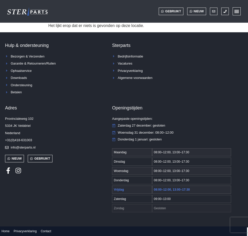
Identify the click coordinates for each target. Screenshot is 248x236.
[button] (237, 11)
